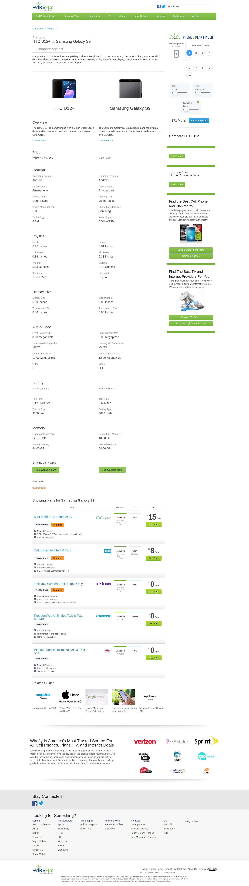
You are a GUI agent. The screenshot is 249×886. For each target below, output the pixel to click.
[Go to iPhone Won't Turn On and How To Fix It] (70, 697)
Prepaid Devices (132, 828)
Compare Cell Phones (43, 28)
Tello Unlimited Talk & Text (52, 550)
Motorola (60, 839)
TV (109, 16)
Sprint (35, 832)
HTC (58, 832)
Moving (195, 16)
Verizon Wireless (40, 824)
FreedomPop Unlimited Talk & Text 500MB (58, 617)
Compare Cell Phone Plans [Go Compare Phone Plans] (191, 232)
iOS (156, 832)
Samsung (60, 847)
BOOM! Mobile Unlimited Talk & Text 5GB (59, 651)
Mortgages (178, 16)
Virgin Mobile (38, 839)
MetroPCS (37, 847)
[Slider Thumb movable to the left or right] (175, 76)
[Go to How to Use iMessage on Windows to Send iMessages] (123, 697)
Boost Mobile (38, 851)
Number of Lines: (200, 46)
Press (176, 6)
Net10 (35, 843)
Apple (58, 824)
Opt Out (212, 866)
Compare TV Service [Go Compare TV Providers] (191, 299)
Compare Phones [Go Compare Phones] (191, 238)
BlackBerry (61, 828)
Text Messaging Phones (136, 836)
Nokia (58, 843)
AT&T (34, 828)
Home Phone (94, 16)
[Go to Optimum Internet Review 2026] (149, 697)
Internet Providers (109, 824)
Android (158, 824)
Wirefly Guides (179, 821)
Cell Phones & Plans (46, 16)
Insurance (161, 16)
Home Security (141, 16)
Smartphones (131, 824)
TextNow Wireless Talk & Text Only (58, 583)
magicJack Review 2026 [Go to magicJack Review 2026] (44, 708)
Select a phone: (176, 45)
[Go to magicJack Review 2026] (43, 697)
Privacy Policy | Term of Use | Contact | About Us (173, 866)
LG (57, 836)
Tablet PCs (83, 828)
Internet (122, 16)
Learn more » (39, 140)
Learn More (177, 138)
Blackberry (159, 828)
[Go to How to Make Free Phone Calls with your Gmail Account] (96, 697)
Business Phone (72, 16)
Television (105, 828)
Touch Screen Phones (135, 832)
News (169, 6)
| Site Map (203, 866)
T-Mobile (36, 836)
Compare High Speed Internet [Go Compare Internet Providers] (191, 305)
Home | (144, 866)
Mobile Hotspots (85, 824)
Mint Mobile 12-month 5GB (53, 516)
